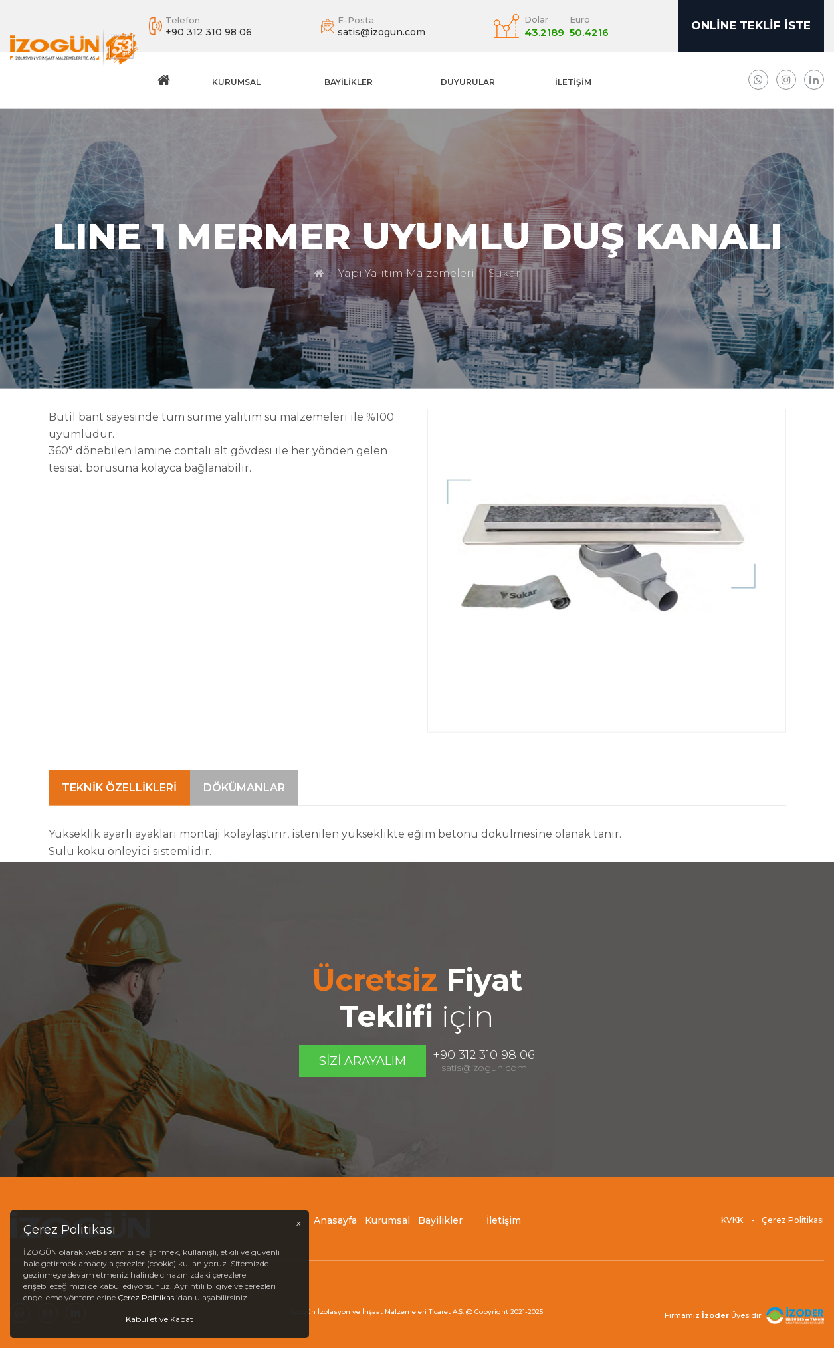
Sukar (504, 273)
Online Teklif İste (751, 25)
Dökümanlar (244, 813)
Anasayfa (335, 1226)
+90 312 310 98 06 (484, 1055)
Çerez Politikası (793, 1226)
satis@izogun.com (484, 1068)
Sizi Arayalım (362, 1061)
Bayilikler (348, 82)
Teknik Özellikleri (119, 813)
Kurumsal (236, 82)
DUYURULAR (468, 82)
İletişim (573, 82)
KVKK (732, 1226)
